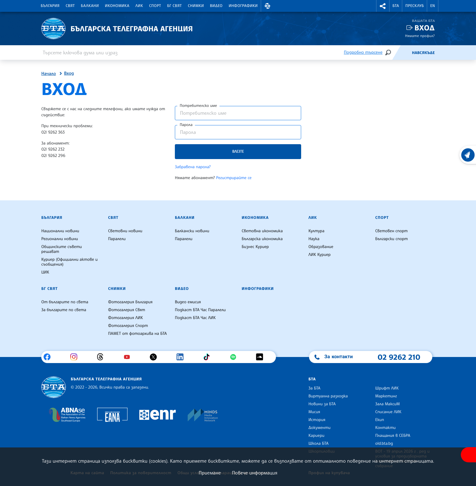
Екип (379, 419)
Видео (216, 5)
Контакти (385, 427)
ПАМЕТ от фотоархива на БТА (137, 333)
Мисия (314, 412)
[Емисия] (402, 52)
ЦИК (45, 272)
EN (432, 5)
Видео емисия (188, 302)
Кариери (316, 435)
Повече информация (254, 473)
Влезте (238, 151)
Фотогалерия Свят (126, 310)
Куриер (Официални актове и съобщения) (69, 262)
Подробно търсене (363, 52)
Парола (186, 124)
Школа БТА (318, 443)
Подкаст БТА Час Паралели (200, 310)
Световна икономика (262, 231)
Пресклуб (414, 5)
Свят (70, 5)
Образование (320, 246)
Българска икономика (262, 238)
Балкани (90, 5)
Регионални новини (59, 238)
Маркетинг (386, 396)
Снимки (196, 5)
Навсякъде (423, 52)
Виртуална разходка (328, 396)
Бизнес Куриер (255, 246)
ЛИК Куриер (319, 254)
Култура (316, 231)
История (316, 419)
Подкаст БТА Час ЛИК (195, 317)
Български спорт (391, 238)
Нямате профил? (420, 35)
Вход (424, 27)
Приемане (210, 473)
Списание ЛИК (388, 412)
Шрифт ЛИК (387, 388)
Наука (313, 238)
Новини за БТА (322, 404)
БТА (396, 5)
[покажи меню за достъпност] (468, 454)
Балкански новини (192, 231)
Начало (48, 73)
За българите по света (63, 310)
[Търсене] (388, 52)
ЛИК (139, 5)
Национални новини (60, 231)
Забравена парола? (193, 167)
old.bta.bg (384, 443)
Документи (319, 427)
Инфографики (243, 5)
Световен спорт (391, 231)
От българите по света (64, 302)
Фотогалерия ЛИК (125, 317)
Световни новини (125, 231)
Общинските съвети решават (61, 249)
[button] (267, 6)
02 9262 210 (398, 357)
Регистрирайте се (234, 177)
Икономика (117, 5)
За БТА (314, 388)
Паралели (117, 238)
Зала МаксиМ (387, 404)
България (50, 5)
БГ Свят (174, 5)
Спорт (155, 5)
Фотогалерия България (130, 302)
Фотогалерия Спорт (128, 325)
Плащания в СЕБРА (392, 435)
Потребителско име (198, 105)
